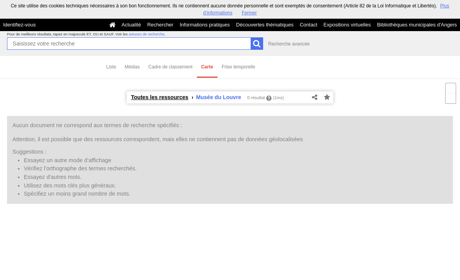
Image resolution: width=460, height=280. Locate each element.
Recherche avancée (289, 44)
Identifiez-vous (19, 25)
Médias (132, 67)
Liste (111, 67)
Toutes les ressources (159, 97)
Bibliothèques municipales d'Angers (417, 25)
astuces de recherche (147, 34)
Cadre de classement (171, 67)
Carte (207, 67)
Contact (308, 25)
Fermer (249, 13)
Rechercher (160, 25)
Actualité (131, 25)
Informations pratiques (205, 25)
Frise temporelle (238, 67)
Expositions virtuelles (347, 25)
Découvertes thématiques (265, 25)
